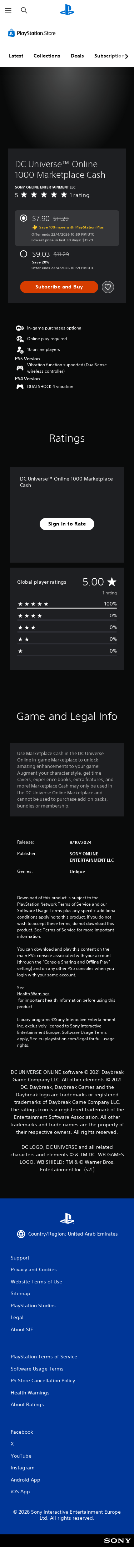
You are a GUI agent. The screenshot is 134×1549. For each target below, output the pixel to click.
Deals (77, 55)
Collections (47, 55)
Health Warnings (33, 994)
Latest (16, 55)
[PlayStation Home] (67, 10)
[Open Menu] (8, 10)
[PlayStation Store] (33, 33)
